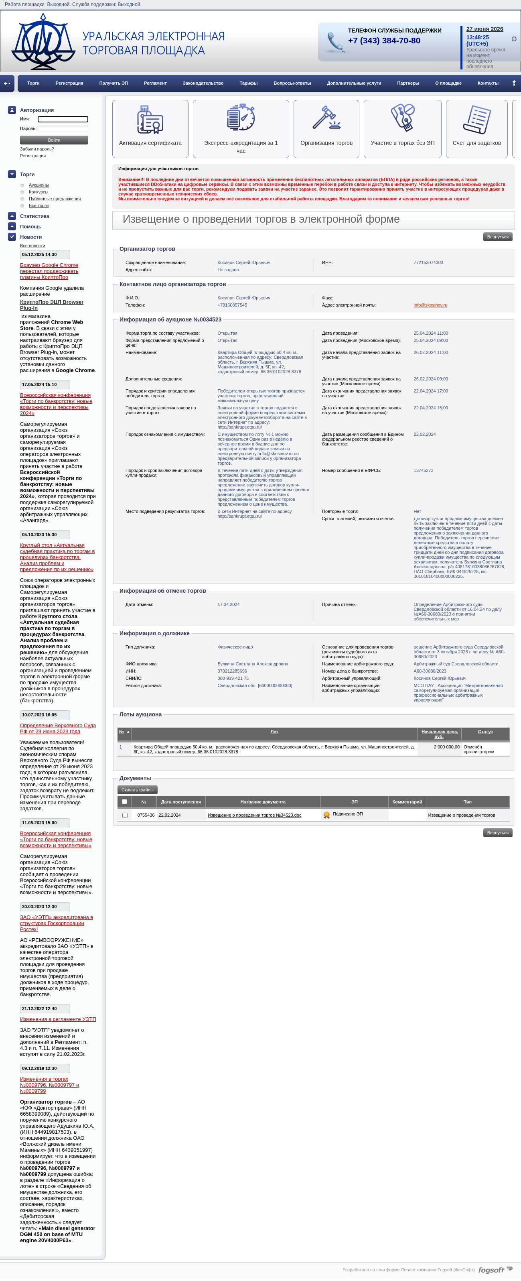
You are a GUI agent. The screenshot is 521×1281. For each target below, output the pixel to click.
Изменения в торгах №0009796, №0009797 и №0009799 (49, 1085)
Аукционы (39, 185)
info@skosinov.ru (431, 305)
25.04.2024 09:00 (431, 340)
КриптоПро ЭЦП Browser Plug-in (51, 305)
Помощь (30, 227)
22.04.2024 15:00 (431, 407)
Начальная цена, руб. (440, 734)
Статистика (34, 216)
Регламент (155, 83)
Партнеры (408, 83)
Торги (33, 83)
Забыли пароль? (37, 148)
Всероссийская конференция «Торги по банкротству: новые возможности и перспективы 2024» (56, 404)
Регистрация (69, 83)
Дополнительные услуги (354, 83)
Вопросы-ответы (292, 83)
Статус (485, 731)
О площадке (448, 83)
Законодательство (203, 83)
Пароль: (29, 128)
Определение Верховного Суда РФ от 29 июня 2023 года (58, 728)
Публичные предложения (55, 198)
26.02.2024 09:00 (431, 378)
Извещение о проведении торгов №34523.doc (254, 815)
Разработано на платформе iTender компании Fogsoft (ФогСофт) (409, 1269)
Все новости (32, 245)
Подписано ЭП (348, 813)
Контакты (488, 83)
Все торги (39, 205)
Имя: (25, 118)
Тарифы (248, 83)
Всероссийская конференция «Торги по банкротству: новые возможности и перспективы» (56, 839)
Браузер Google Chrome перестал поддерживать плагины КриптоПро (49, 271)
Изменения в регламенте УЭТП (58, 1019)
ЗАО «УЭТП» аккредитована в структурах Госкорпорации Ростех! (56, 923)
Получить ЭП (113, 83)
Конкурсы (38, 191)
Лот (274, 731)
